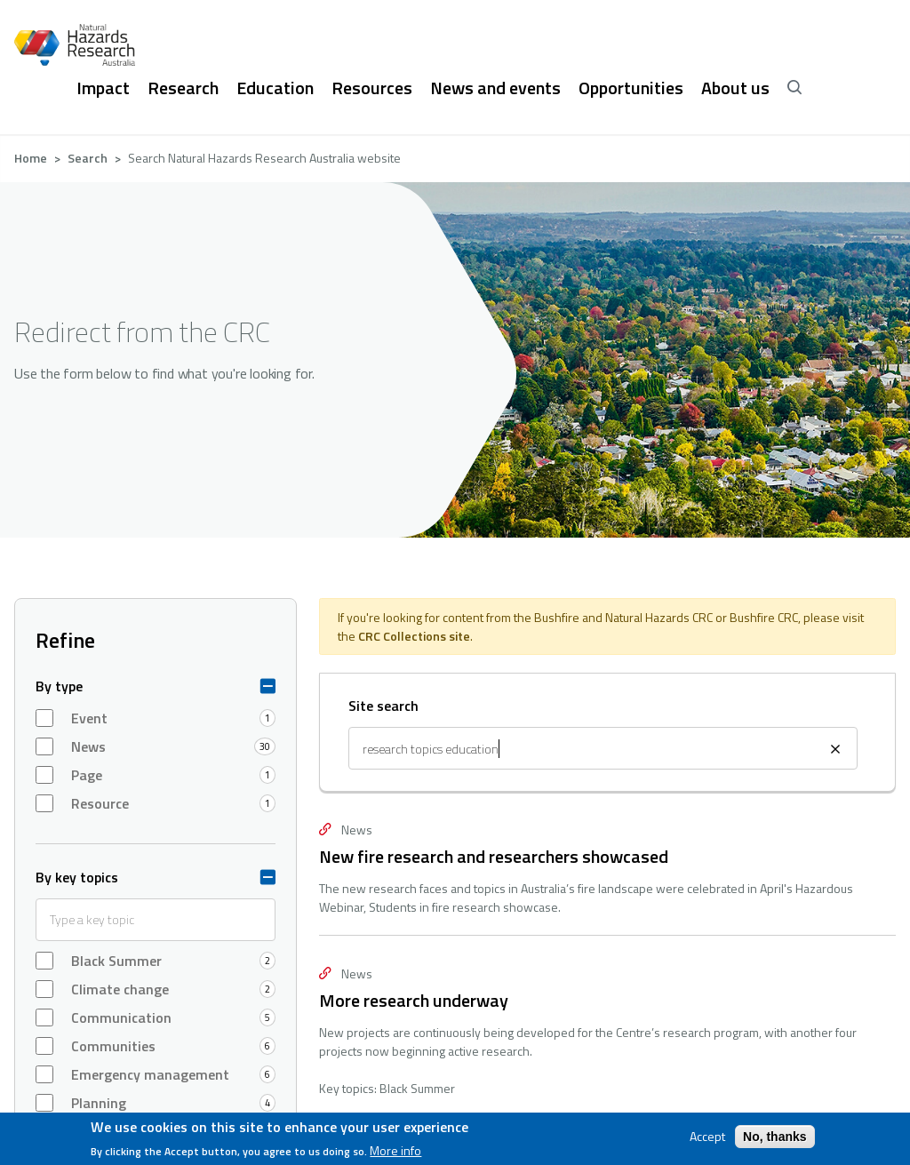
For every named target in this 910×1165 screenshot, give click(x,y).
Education (275, 88)
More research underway (413, 1000)
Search (88, 157)
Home (30, 157)
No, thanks (775, 1136)
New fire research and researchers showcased (493, 856)
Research (183, 88)
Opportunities (631, 88)
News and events (495, 88)
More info (395, 1151)
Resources (371, 88)
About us (735, 88)
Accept (707, 1136)
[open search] (794, 88)
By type (59, 686)
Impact (103, 88)
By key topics (77, 877)
